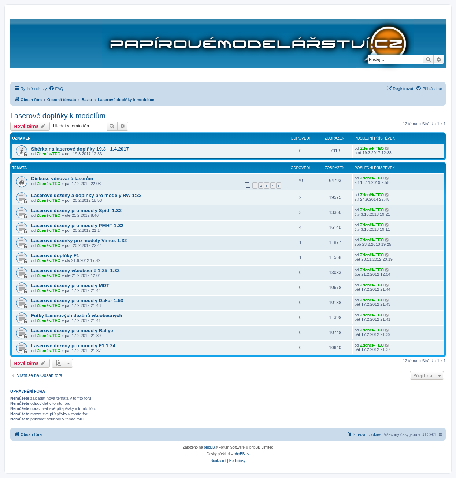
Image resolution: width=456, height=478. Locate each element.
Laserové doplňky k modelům (57, 116)
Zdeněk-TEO (48, 154)
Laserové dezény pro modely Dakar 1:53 (77, 300)
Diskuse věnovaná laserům (62, 178)
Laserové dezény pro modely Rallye (72, 330)
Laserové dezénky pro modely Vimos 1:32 (79, 240)
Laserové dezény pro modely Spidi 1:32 (76, 210)
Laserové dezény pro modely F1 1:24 (73, 345)
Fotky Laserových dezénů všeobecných (76, 315)
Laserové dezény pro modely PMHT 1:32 (77, 225)
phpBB (209, 447)
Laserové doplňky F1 (55, 255)
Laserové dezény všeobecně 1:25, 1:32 (75, 270)
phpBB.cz (241, 454)
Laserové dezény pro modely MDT (70, 285)
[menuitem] (56, 88)
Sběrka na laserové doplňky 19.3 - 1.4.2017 (80, 149)
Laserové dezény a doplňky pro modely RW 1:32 (86, 195)
